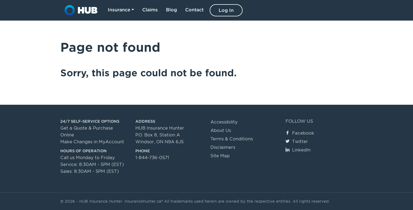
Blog (171, 9)
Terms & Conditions (231, 138)
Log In (226, 10)
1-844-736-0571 (152, 157)
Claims (150, 9)
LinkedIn (298, 149)
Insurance (119, 9)
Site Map (220, 155)
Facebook (300, 133)
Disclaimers (222, 147)
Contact (194, 9)
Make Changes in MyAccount (92, 141)
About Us (220, 130)
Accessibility (224, 122)
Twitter (297, 141)
